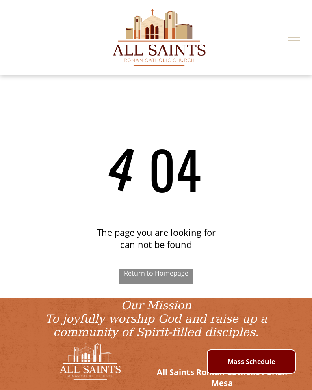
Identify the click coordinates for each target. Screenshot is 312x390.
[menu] (294, 37)
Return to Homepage (156, 273)
